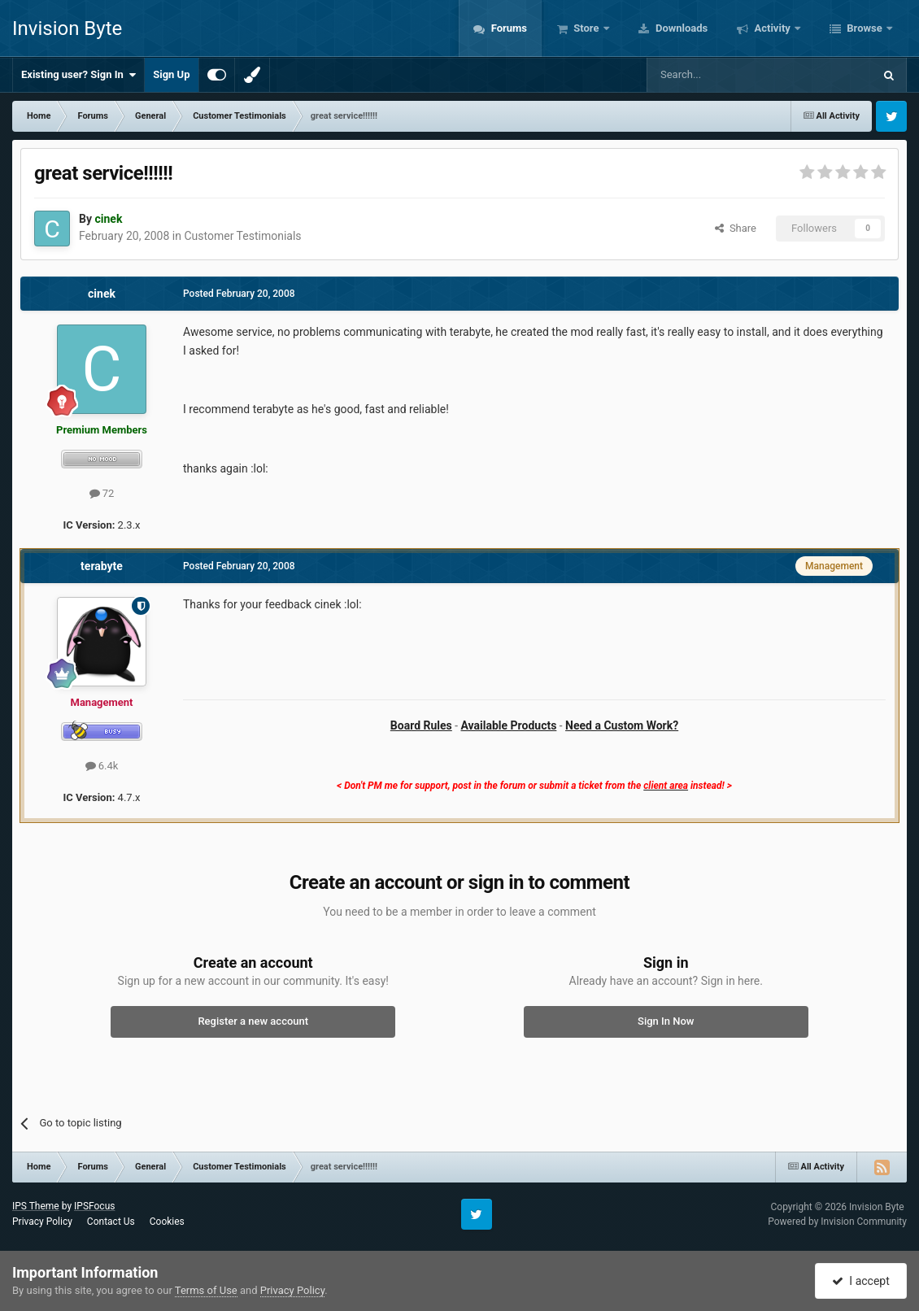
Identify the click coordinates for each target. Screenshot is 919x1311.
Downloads (680, 28)
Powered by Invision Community (837, 1221)
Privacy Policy (42, 1221)
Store (586, 28)
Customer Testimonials (242, 235)
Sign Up (171, 74)
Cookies (167, 1221)
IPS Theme (35, 1206)
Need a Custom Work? (621, 725)
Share (735, 228)
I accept (860, 1280)
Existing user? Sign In (78, 75)
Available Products (509, 725)
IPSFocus (94, 1206)
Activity (772, 28)
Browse (864, 28)
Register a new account (253, 1021)
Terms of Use (206, 1290)
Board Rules (421, 725)
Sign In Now (666, 1021)
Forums (507, 28)
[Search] (721, 75)
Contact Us (111, 1221)
